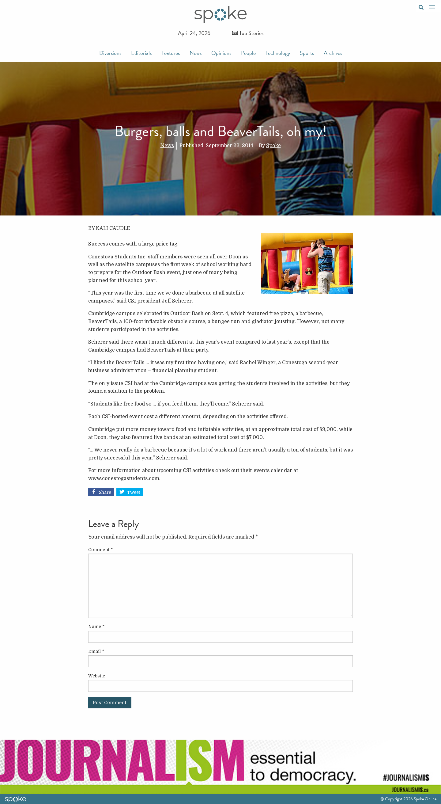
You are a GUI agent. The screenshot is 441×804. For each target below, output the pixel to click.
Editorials (141, 53)
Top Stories (247, 33)
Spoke (273, 145)
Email (96, 651)
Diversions (110, 53)
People (248, 53)
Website (96, 675)
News (196, 53)
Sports (307, 53)
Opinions (221, 53)
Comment (100, 549)
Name (96, 626)
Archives (333, 53)
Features (170, 53)
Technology (278, 53)
